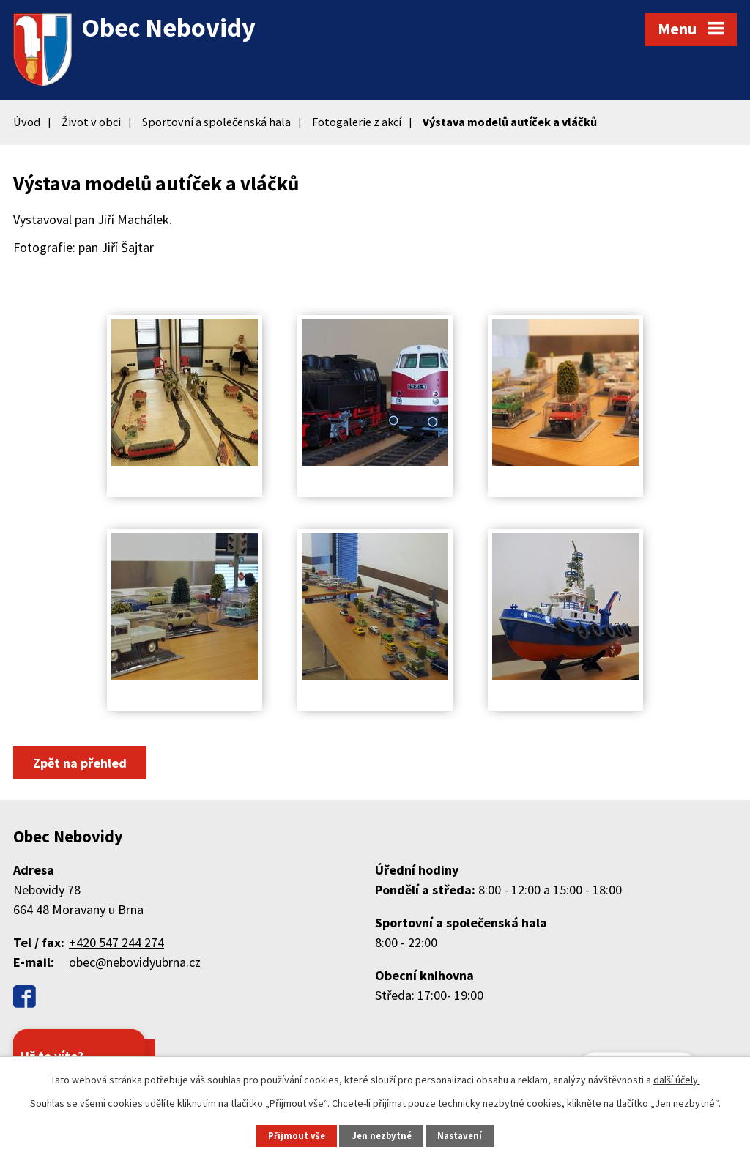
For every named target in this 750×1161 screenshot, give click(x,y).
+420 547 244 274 (116, 942)
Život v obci (91, 121)
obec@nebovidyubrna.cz (135, 962)
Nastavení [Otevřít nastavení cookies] (459, 1135)
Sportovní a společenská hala (216, 121)
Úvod (26, 121)
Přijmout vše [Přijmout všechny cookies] (296, 1135)
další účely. (676, 1079)
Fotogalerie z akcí (356, 121)
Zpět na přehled (80, 762)
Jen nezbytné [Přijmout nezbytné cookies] (382, 1135)
